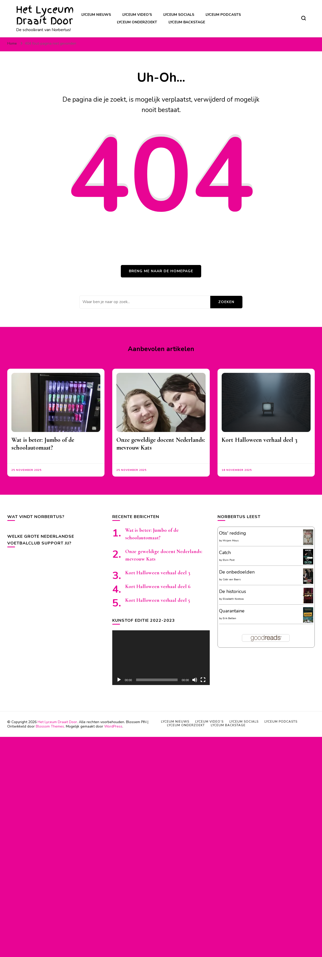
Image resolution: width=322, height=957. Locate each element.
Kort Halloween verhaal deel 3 (259, 440)
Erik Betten (229, 618)
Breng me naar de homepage (161, 271)
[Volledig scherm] (203, 679)
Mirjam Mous (231, 540)
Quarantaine (231, 611)
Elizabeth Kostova (233, 599)
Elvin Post (229, 560)
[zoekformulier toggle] (303, 18)
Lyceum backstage (187, 22)
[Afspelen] (119, 679)
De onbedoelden (237, 572)
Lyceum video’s (137, 14)
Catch (225, 552)
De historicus (232, 591)
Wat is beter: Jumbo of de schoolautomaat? (42, 443)
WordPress (113, 726)
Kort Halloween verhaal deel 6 (158, 586)
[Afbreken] (194, 679)
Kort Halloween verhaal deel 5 (157, 600)
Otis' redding (232, 533)
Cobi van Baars (232, 579)
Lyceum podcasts (223, 14)
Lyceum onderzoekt (137, 22)
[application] (160, 657)
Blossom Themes (50, 726)
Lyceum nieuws (96, 14)
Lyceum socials (178, 14)
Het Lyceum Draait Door (45, 15)
